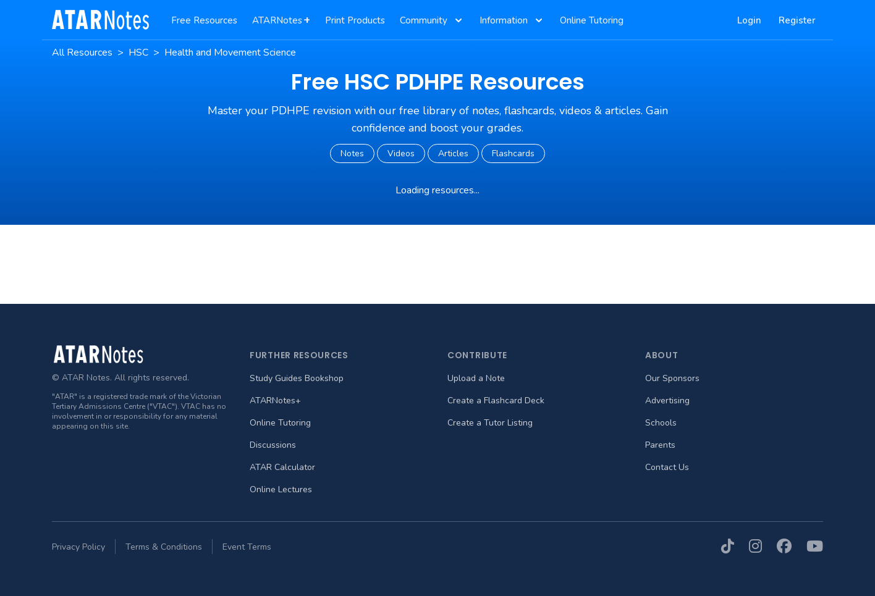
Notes (352, 153)
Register (797, 20)
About (661, 355)
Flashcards (513, 153)
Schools (661, 423)
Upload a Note (476, 378)
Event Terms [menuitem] (246, 547)
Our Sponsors (672, 378)
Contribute (477, 355)
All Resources (82, 52)
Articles (453, 153)
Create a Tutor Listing (490, 423)
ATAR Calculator (282, 467)
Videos (401, 153)
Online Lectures (281, 489)
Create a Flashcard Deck (495, 400)
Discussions (273, 445)
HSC (138, 52)
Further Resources (299, 355)
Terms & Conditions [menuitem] (163, 547)
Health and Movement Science (230, 52)
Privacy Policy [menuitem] (78, 547)
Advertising (667, 400)
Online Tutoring (280, 423)
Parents (660, 445)
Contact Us (667, 467)
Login (749, 20)
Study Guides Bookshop (297, 378)
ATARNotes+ (275, 400)
